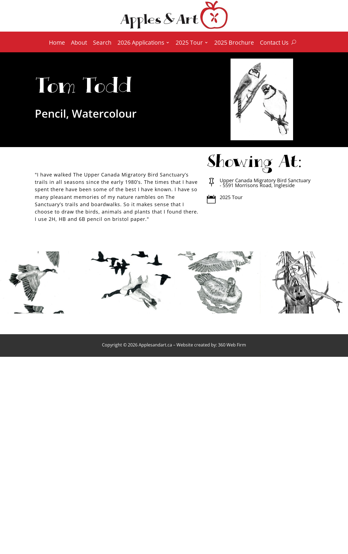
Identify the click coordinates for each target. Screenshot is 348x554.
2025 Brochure (234, 43)
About (79, 43)
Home (57, 43)
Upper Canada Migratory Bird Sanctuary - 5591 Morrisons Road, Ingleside (265, 182)
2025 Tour (189, 43)
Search (102, 43)
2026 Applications (140, 43)
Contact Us (274, 43)
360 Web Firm (232, 345)
